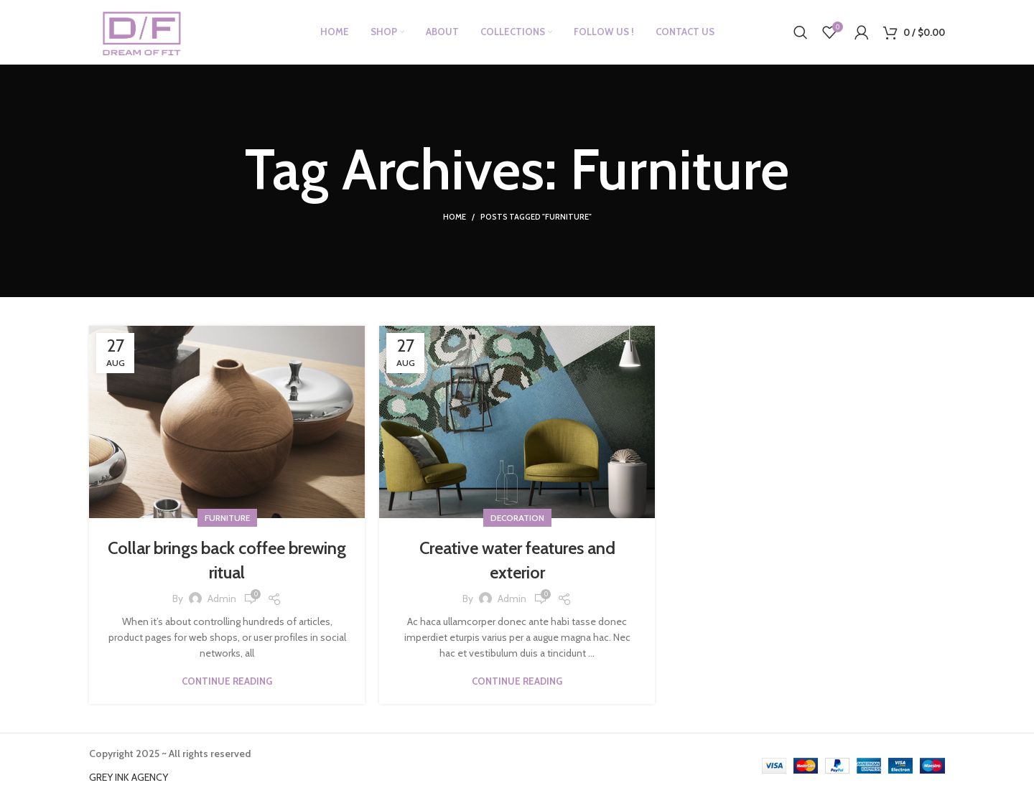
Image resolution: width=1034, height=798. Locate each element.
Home (454, 217)
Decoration (517, 517)
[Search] (800, 32)
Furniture (227, 517)
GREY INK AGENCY (128, 777)
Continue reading (227, 681)
